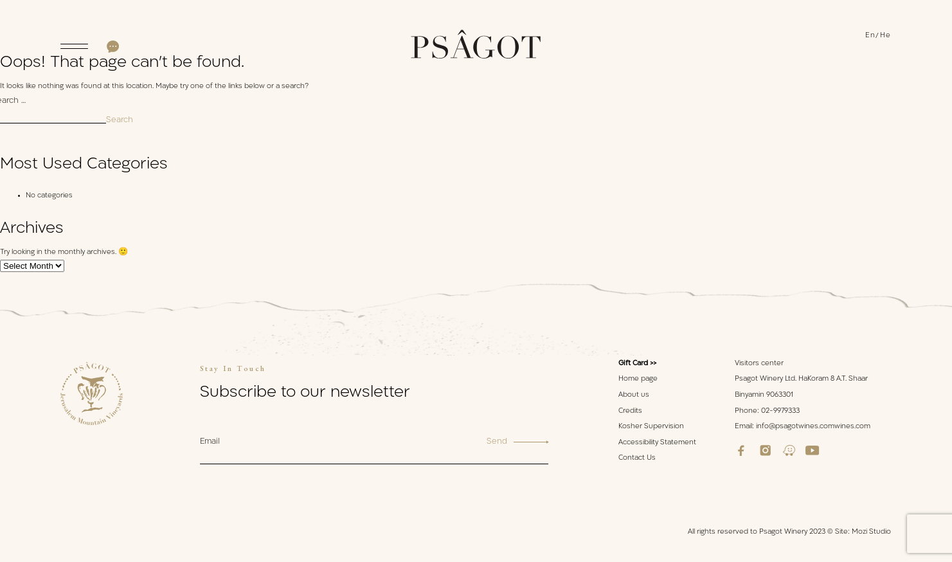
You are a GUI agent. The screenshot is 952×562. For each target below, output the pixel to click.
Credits (630, 411)
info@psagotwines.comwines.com (813, 426)
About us (633, 395)
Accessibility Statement (657, 442)
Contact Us (637, 458)
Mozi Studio (871, 532)
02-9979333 (780, 411)
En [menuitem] (870, 35)
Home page (638, 379)
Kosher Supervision (651, 426)
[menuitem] (872, 36)
